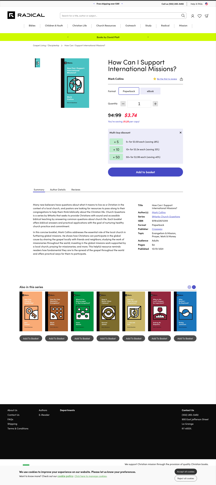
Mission (183, 25)
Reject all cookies (185, 478)
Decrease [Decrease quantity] (123, 103)
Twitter (196, 442)
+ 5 (116, 141)
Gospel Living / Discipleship (46, 45)
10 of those (26, 15)
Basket (206, 16)
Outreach (130, 25)
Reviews (75, 189)
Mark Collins (116, 79)
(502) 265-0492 (176, 3)
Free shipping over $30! (108, 3)
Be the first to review (167, 78)
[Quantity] (139, 104)
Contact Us (13, 414)
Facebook (201, 442)
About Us (12, 410)
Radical (165, 25)
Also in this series (31, 287)
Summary (39, 189)
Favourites (199, 16)
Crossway (157, 229)
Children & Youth (54, 25)
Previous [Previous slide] (189, 287)
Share (181, 79)
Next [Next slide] (194, 287)
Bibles (32, 25)
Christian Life (79, 25)
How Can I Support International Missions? (84, 45)
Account (192, 16)
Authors (43, 410)
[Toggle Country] (206, 4)
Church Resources (106, 25)
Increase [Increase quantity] (155, 103)
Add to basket (145, 172)
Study (148, 25)
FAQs (10, 419)
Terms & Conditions (18, 428)
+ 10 (116, 149)
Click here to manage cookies (91, 476)
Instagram (207, 442)
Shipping (12, 423)
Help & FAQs (196, 3)
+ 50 (116, 156)
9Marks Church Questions (166, 216)
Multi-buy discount (120, 132)
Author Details (58, 189)
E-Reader (44, 414)
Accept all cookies (185, 471)
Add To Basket (31, 338)
